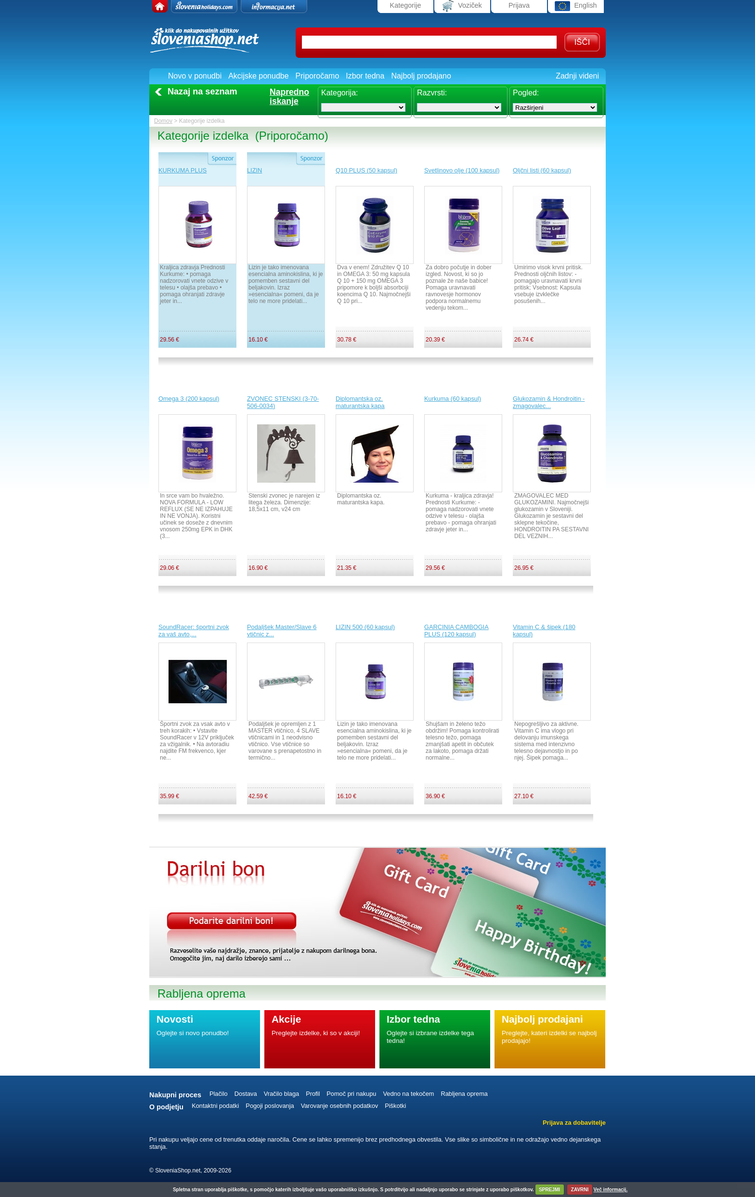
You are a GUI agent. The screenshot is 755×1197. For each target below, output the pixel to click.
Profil (313, 1093)
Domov (163, 121)
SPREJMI (549, 1189)
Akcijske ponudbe (258, 76)
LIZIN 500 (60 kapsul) (365, 627)
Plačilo (218, 1093)
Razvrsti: (432, 93)
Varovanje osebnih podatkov (339, 1105)
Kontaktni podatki (215, 1105)
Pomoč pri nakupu (351, 1093)
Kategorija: (339, 93)
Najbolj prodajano (421, 76)
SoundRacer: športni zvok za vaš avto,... (193, 630)
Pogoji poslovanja (270, 1105)
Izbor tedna (365, 76)
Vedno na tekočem (408, 1093)
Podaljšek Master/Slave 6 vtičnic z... (281, 630)
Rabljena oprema (464, 1093)
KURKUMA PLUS (182, 170)
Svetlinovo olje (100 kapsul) (462, 170)
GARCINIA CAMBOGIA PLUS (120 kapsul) (456, 630)
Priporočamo (317, 76)
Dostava (245, 1093)
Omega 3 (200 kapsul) (189, 398)
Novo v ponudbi (194, 76)
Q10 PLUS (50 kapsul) (366, 170)
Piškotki (395, 1105)
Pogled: (526, 93)
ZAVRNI (579, 1189)
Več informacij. (611, 1189)
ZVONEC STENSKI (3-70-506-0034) (283, 402)
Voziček (462, 6)
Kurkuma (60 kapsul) (452, 398)
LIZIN (254, 170)
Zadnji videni (577, 76)
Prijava (519, 5)
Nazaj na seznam (202, 91)
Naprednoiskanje (289, 97)
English (576, 6)
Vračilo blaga (281, 1093)
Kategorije (405, 5)
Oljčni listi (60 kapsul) (542, 170)
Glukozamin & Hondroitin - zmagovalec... (549, 402)
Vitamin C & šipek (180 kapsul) (544, 630)
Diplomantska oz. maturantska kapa (360, 402)
